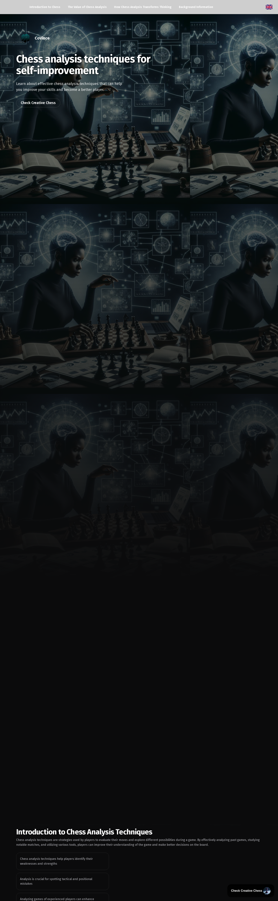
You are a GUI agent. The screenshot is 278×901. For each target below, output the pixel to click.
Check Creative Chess (38, 103)
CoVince (42, 38)
